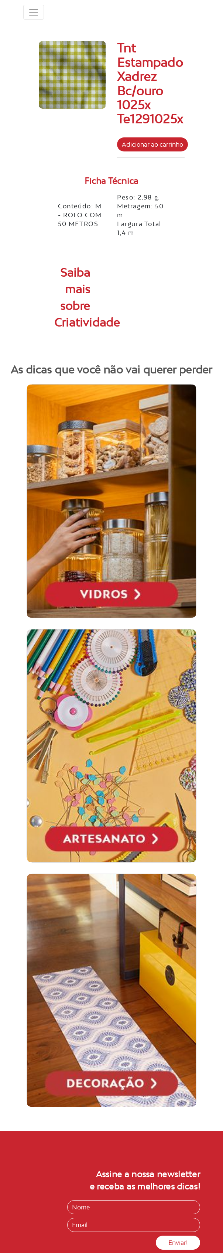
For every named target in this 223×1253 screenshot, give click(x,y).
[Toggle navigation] (33, 12)
